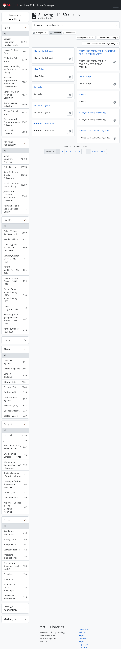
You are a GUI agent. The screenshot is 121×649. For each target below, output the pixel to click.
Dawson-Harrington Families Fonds (15, 42)
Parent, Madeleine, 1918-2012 (15, 270)
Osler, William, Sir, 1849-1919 (15, 233)
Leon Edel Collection (15, 132)
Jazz (15, 441)
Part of (7, 27)
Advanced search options (48, 25)
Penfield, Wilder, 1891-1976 (15, 330)
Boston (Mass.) (15, 416)
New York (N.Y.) (15, 406)
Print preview (40, 33)
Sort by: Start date (85, 37)
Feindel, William (15, 240)
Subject (8, 424)
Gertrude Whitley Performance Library (15, 69)
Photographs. (15, 540)
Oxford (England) (15, 369)
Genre (7, 520)
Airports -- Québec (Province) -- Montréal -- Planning (15, 507)
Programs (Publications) (15, 556)
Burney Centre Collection (15, 104)
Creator (8, 220)
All (5, 33)
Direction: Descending (107, 37)
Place (7, 349)
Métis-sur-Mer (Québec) (15, 399)
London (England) (15, 375)
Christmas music (15, 498)
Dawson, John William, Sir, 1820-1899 (15, 247)
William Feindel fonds (15, 112)
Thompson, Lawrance (44, 123)
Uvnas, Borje (85, 76)
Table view (69, 33)
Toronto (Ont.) (15, 388)
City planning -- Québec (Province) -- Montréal (15, 465)
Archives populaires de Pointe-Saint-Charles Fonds (15, 82)
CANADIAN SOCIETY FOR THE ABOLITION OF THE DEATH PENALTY (97, 52)
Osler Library (15, 168)
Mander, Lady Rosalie (44, 51)
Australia (38, 87)
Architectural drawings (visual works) (15, 566)
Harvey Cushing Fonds (15, 51)
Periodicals (15, 575)
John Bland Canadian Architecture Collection (15, 196)
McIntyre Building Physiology (92, 112)
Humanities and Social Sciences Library (15, 208)
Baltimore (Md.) (15, 393)
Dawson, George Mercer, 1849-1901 (15, 258)
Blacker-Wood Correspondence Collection (15, 122)
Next (103, 151)
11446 (95, 151)
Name (7, 340)
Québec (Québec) (15, 411)
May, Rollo (39, 69)
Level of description (10, 608)
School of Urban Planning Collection (15, 94)
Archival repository (10, 143)
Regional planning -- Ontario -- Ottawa (15, 475)
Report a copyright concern (83, 644)
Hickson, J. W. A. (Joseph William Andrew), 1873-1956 (15, 319)
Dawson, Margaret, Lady (15, 308)
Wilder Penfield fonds (15, 60)
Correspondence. (15, 550)
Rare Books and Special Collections (15, 175)
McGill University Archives (15, 159)
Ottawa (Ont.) (15, 382)
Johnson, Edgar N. (42, 105)
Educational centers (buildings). (15, 587)
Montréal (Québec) (15, 362)
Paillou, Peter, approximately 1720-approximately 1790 (15, 295)
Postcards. (15, 580)
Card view (55, 33)
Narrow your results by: (15, 17)
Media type (10, 619)
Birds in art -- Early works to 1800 (15, 447)
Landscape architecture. (15, 597)
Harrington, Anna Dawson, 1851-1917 (15, 281)
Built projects (15, 545)
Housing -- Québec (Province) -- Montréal (15, 484)
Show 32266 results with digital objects (100, 43)
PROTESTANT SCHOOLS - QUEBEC (94, 130)
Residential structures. (15, 533)
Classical (15, 436)
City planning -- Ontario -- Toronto (15, 455)
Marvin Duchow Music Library (15, 185)
